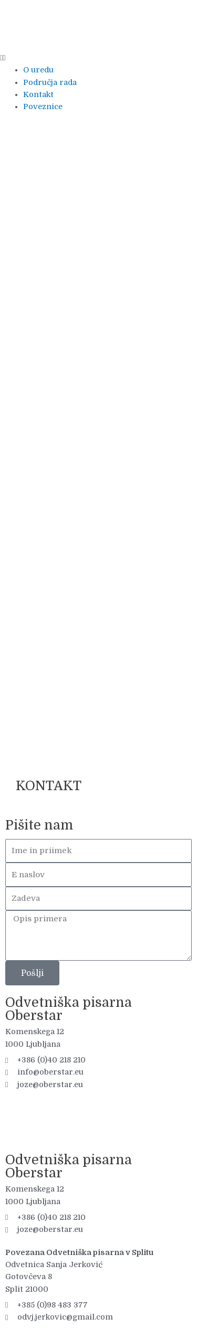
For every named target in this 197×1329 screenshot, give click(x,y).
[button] (98, 58)
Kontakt (38, 94)
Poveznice (43, 106)
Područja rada (50, 82)
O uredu (38, 70)
